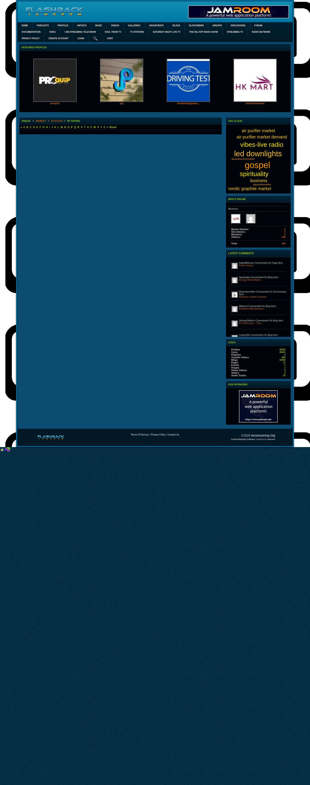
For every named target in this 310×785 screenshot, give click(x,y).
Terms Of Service (140, 434)
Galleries (134, 25)
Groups (217, 25)
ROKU (52, 32)
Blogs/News (196, 25)
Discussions (238, 25)
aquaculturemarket (262, 184)
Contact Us (173, 434)
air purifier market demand (262, 137)
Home (25, 25)
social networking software (243, 439)
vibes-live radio (261, 144)
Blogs (176, 25)
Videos (115, 25)
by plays (57, 121)
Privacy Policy (158, 434)
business (258, 180)
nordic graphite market (249, 188)
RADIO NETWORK (261, 32)
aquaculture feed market (243, 159)
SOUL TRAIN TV (113, 32)
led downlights (258, 153)
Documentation (31, 32)
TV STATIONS (137, 32)
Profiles (63, 25)
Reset (112, 127)
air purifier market (258, 130)
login (80, 38)
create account (59, 38)
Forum (258, 25)
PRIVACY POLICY (31, 38)
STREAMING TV (235, 32)
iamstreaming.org (263, 435)
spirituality (254, 173)
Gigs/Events (156, 25)
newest (41, 121)
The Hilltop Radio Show (203, 32)
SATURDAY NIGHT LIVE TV (166, 32)
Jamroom (271, 439)
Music (98, 25)
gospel (257, 165)
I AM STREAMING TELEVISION (80, 32)
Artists (82, 25)
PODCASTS (43, 25)
